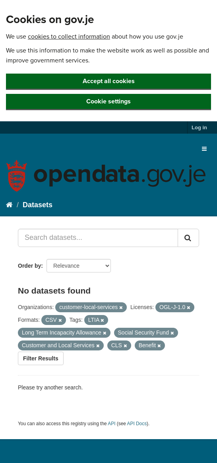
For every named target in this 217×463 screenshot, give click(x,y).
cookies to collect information (69, 37)
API (111, 423)
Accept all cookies (109, 81)
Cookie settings (108, 101)
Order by (29, 266)
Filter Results (40, 358)
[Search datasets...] (98, 238)
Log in (199, 127)
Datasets (37, 205)
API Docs (137, 423)
